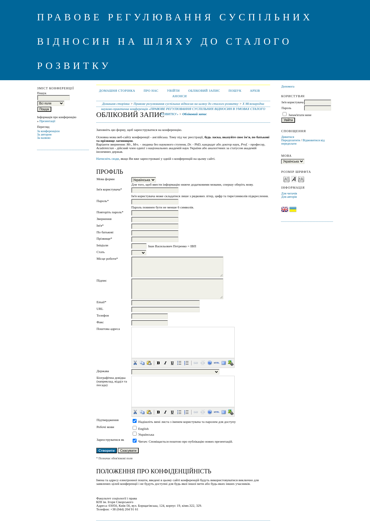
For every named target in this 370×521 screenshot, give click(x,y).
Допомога (287, 86)
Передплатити (290, 140)
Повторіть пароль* (110, 212)
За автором (44, 134)
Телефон (103, 315)
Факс (100, 322)
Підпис (102, 280)
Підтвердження (108, 420)
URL (100, 308)
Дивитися (287, 137)
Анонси (179, 96)
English (143, 428)
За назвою (44, 137)
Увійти (173, 90)
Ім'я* (100, 225)
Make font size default (294, 178)
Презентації (47, 121)
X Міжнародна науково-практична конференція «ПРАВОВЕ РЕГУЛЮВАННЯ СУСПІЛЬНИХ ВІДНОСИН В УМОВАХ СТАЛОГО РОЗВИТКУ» (183, 109)
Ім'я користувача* (109, 189)
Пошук (235, 90)
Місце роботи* (107, 258)
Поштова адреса (108, 329)
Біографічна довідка (111, 377)
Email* (101, 302)
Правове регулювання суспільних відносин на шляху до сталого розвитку (186, 103)
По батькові (105, 232)
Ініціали (102, 245)
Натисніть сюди (107, 158)
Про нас (151, 90)
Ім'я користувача (292, 102)
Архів (255, 90)
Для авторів (289, 196)
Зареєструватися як (110, 439)
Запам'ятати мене (299, 115)
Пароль (286, 108)
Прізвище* (104, 238)
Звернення (104, 219)
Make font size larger (301, 178)
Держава (103, 371)
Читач (142, 441)
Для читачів (289, 193)
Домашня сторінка (117, 90)
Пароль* (103, 201)
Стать (101, 252)
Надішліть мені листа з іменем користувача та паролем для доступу (187, 421)
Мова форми (106, 179)
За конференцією (48, 131)
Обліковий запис (204, 90)
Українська (146, 434)
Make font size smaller (286, 178)
